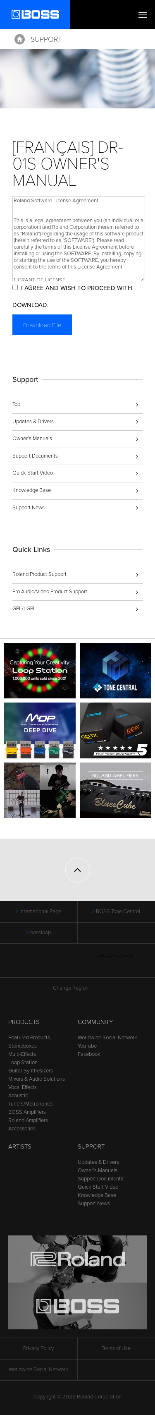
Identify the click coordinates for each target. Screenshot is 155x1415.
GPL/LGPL (24, 608)
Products (24, 1022)
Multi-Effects (22, 1054)
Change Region (77, 988)
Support (46, 39)
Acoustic (18, 1095)
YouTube (87, 1046)
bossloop (40, 932)
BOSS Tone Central (118, 911)
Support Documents (35, 456)
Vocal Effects (22, 1087)
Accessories (22, 1128)
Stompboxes (22, 1046)
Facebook (89, 1054)
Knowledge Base (31, 490)
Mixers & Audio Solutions (36, 1079)
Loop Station (23, 1062)
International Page (40, 911)
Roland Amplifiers (28, 1120)
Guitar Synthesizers (30, 1070)
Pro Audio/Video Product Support (49, 591)
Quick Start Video (32, 473)
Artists (19, 1146)
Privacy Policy (38, 1348)
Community (95, 1022)
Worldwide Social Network (107, 1037)
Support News (28, 507)
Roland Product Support (39, 574)
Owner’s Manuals (32, 438)
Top (16, 404)
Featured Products (29, 1037)
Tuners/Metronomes (31, 1104)
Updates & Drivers (33, 421)
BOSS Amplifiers (27, 1112)
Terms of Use (116, 1348)
